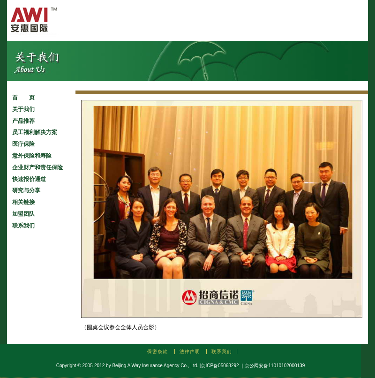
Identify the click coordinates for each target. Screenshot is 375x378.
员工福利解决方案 (34, 132)
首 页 (23, 97)
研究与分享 (26, 190)
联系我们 (23, 225)
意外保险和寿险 (32, 155)
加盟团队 (23, 214)
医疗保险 (23, 144)
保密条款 (157, 351)
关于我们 (23, 109)
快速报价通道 (29, 179)
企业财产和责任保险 (37, 167)
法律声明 (190, 351)
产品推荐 (23, 121)
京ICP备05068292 (220, 365)
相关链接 (23, 202)
